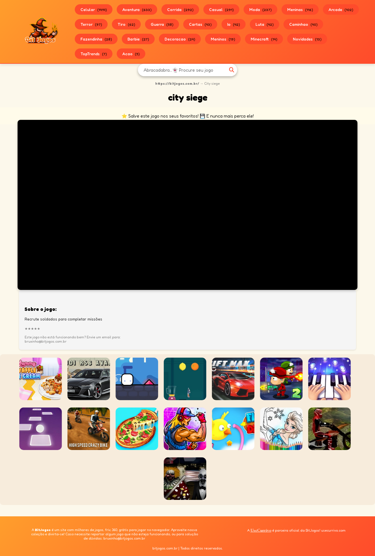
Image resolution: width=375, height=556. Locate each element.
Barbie (138, 39)
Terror (91, 24)
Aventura (137, 9)
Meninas (300, 9)
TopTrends (93, 53)
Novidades (307, 39)
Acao (131, 53)
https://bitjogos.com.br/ (177, 83)
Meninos (223, 39)
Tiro (126, 24)
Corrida (180, 9)
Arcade (341, 9)
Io (233, 24)
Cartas (200, 24)
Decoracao (180, 39)
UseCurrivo (260, 530)
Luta (264, 24)
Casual (221, 9)
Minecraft (264, 39)
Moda (260, 9)
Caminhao (303, 24)
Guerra (162, 24)
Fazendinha (96, 39)
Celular (93, 9)
